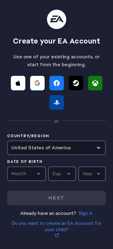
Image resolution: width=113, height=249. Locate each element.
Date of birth (24, 162)
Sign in (85, 213)
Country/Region (28, 136)
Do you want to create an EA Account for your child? (57, 226)
